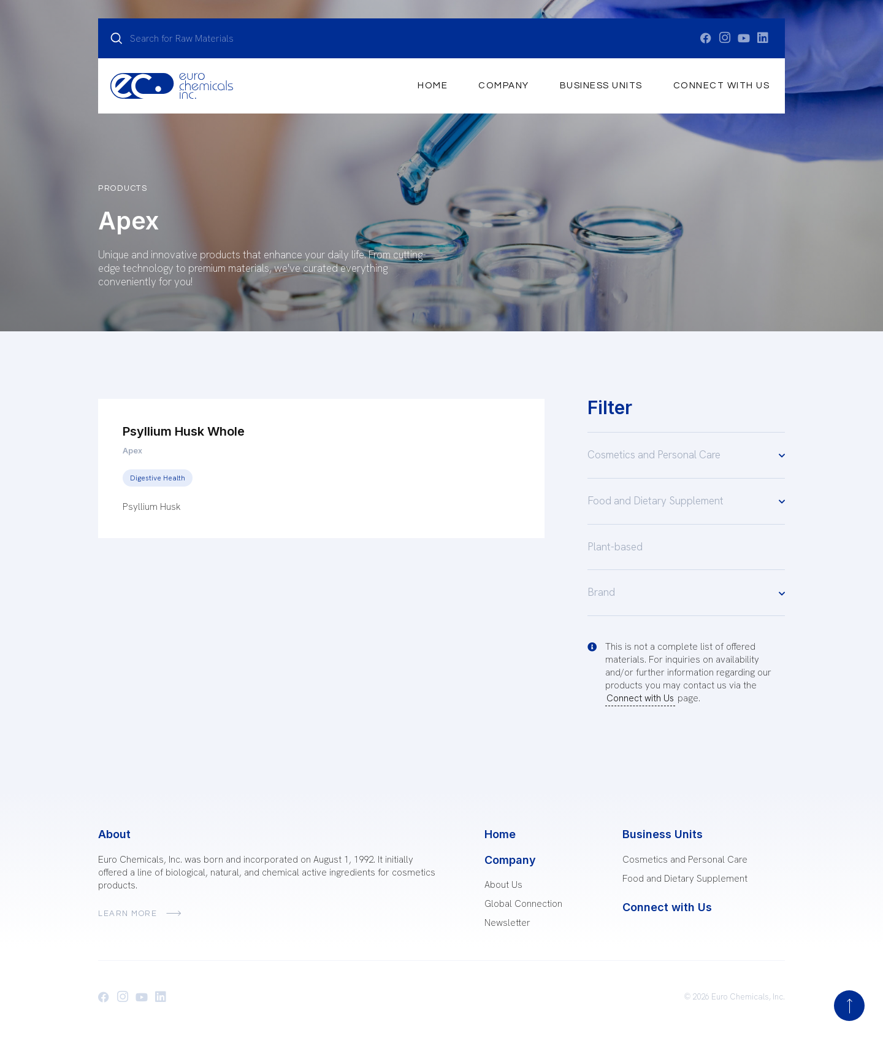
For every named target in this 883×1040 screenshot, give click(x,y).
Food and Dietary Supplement (686, 501)
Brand (686, 593)
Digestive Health (157, 478)
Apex (132, 450)
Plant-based (615, 546)
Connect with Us (721, 85)
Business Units (601, 85)
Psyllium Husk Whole (184, 431)
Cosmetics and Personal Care (686, 455)
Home (433, 85)
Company (503, 85)
